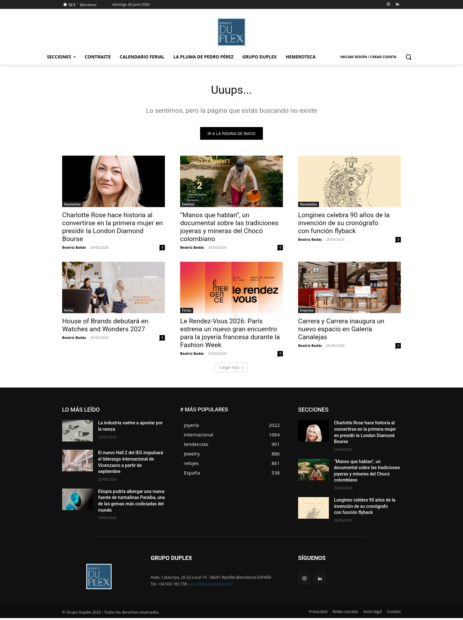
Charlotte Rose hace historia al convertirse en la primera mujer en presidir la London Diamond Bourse (112, 229)
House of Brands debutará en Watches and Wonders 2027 (105, 327)
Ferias (68, 312)
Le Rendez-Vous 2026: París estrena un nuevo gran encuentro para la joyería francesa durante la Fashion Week (230, 335)
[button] (408, 56)
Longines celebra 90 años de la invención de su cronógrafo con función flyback (344, 225)
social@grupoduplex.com (211, 586)
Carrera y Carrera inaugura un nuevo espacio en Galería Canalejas (341, 331)
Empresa (306, 312)
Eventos (188, 206)
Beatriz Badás (74, 249)
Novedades (308, 206)
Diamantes (72, 206)
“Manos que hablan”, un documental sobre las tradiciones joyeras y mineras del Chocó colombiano (229, 229)
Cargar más (231, 369)
